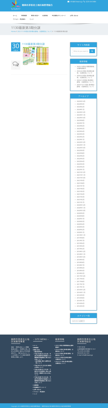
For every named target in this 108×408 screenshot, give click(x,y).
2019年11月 (81, 235)
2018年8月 (80, 262)
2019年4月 (80, 246)
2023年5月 (80, 129)
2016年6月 (80, 303)
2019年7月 (80, 240)
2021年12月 (81, 172)
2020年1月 (80, 232)
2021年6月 (80, 189)
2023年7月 (80, 123)
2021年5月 (80, 191)
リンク (32, 19)
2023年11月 (81, 115)
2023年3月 (80, 134)
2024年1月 (80, 109)
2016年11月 (81, 292)
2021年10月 (81, 178)
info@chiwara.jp (76, 1)
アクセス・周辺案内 (19, 19)
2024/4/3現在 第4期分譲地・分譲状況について (85, 72)
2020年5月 (80, 221)
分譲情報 (45, 15)
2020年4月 (80, 224)
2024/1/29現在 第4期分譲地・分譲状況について (85, 81)
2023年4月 (80, 131)
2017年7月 (80, 284)
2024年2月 (80, 107)
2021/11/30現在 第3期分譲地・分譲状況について (34, 31)
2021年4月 (80, 194)
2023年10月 (81, 118)
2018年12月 (81, 251)
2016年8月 (80, 298)
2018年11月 (81, 254)
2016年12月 (81, 290)
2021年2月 (80, 199)
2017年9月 (80, 279)
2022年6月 (80, 156)
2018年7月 (80, 265)
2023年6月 (80, 126)
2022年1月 (80, 169)
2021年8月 (80, 183)
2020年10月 (81, 210)
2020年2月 (80, 230)
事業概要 (24, 15)
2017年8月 (80, 281)
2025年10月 (81, 101)
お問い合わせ (74, 15)
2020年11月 (81, 208)
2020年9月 (80, 213)
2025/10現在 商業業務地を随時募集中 (85, 67)
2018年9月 (80, 260)
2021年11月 (81, 175)
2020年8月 (80, 216)
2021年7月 (80, 186)
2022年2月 (80, 167)
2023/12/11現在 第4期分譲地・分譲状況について (85, 85)
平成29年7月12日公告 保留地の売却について (42, 366)
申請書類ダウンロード (59, 15)
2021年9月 (80, 180)
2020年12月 (81, 205)
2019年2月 (80, 249)
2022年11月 (81, 145)
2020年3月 (80, 227)
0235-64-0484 (91, 1)
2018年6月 (80, 268)
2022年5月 (80, 159)
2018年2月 (80, 273)
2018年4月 (80, 270)
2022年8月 (80, 153)
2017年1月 (80, 287)
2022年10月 (81, 148)
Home (13, 31)
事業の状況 (35, 15)
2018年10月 (81, 257)
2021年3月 (80, 197)
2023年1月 (80, 139)
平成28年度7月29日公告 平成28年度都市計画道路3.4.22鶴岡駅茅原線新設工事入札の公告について (42, 379)
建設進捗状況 (38, 351)
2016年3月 (80, 306)
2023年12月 (81, 112)
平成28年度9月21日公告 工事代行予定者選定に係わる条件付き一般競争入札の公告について (42, 372)
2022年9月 (80, 150)
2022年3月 (80, 164)
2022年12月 (81, 142)
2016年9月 (80, 295)
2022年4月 (80, 161)
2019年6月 (80, 243)
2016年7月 (80, 301)
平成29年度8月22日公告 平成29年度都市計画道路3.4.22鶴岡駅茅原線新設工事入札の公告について (42, 356)
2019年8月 (80, 238)
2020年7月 (80, 219)
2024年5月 (80, 104)
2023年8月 (80, 120)
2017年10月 (81, 276)
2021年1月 (80, 202)
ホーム (15, 15)
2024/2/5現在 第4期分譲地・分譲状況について (85, 76)
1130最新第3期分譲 (33, 44)
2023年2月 (80, 137)
